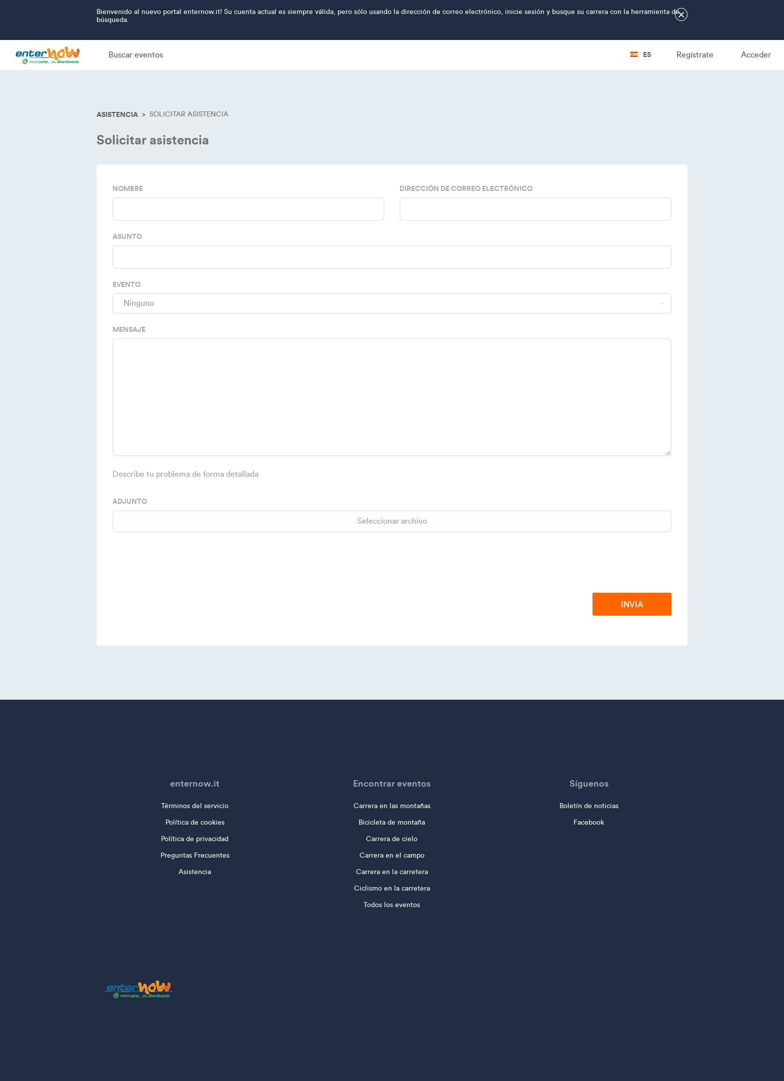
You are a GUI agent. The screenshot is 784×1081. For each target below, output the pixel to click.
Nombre (127, 188)
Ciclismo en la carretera (392, 888)
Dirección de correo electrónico (466, 188)
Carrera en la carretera (392, 872)
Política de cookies (195, 822)
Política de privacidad (194, 839)
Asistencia (117, 114)
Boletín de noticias (589, 806)
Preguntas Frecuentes (195, 855)
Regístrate (695, 54)
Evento (126, 284)
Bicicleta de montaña (391, 822)
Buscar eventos (135, 54)
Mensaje (129, 329)
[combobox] (392, 303)
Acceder (756, 54)
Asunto (127, 236)
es (640, 54)
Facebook (589, 822)
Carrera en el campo (392, 855)
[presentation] (596, 563)
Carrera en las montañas (392, 806)
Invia (632, 604)
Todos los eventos (392, 905)
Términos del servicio (194, 806)
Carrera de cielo (392, 839)
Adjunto (129, 501)
